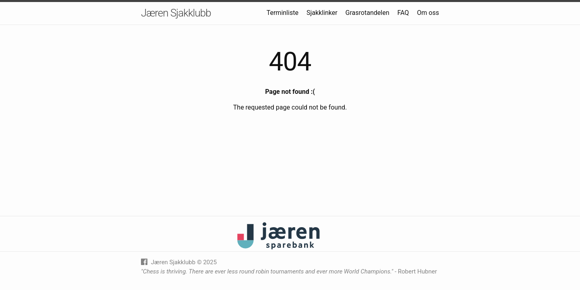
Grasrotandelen (367, 13)
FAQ (403, 13)
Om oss (428, 13)
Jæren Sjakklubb (176, 13)
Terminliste (282, 13)
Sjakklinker (322, 13)
